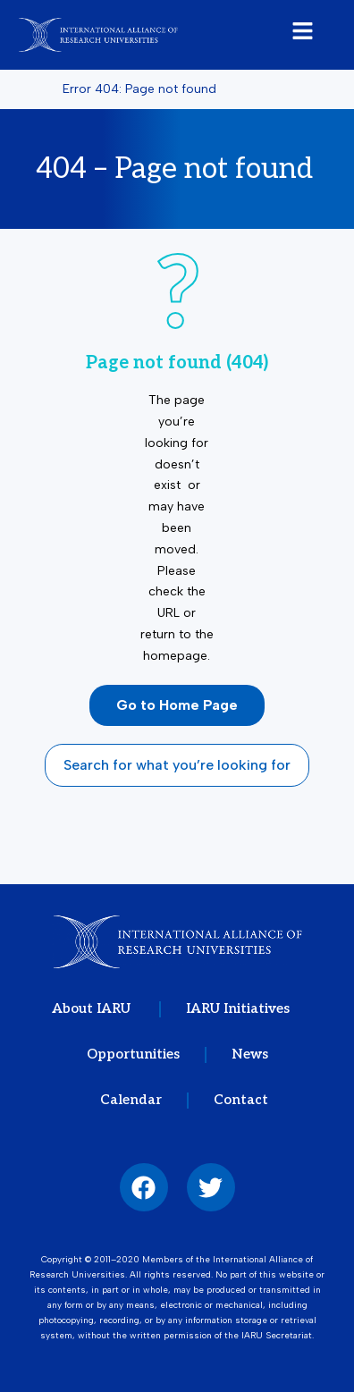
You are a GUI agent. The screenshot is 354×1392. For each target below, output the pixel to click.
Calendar (131, 1100)
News (250, 1054)
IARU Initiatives (238, 1008)
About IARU (93, 1008)
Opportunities (133, 1054)
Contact (241, 1100)
